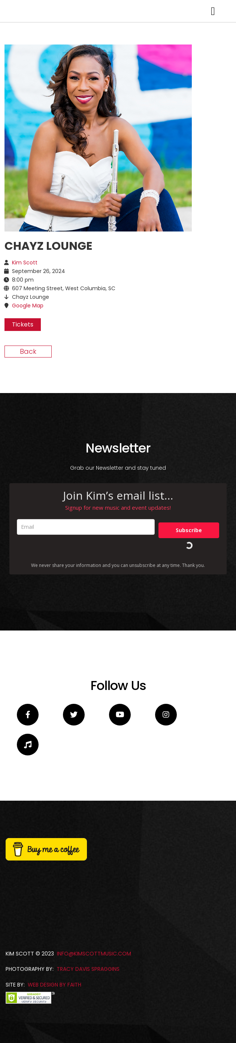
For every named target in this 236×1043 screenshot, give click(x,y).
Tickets (22, 420)
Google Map (27, 401)
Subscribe (189, 625)
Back (28, 447)
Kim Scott (24, 358)
